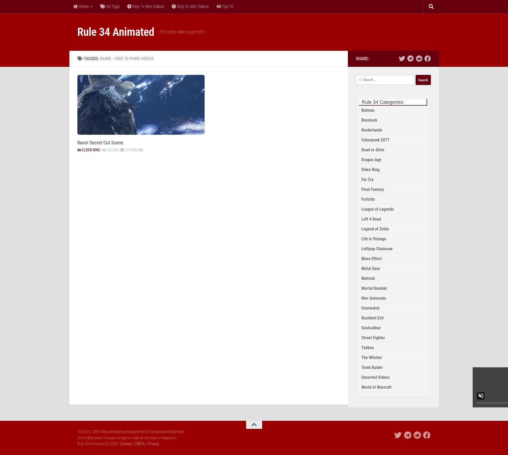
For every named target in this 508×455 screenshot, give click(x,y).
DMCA (140, 443)
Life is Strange (374, 238)
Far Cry (368, 179)
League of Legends (378, 209)
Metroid (368, 278)
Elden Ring (91, 150)
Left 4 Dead (371, 219)
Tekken (368, 347)
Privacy (153, 443)
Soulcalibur (371, 327)
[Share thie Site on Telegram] (410, 58)
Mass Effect (372, 258)
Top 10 (225, 6)
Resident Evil (373, 318)
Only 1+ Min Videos (145, 6)
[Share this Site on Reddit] (419, 58)
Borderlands (372, 130)
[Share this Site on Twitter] (402, 58)
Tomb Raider (372, 367)
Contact (126, 443)
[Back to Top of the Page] (254, 425)
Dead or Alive (373, 149)
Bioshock (369, 120)
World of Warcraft (377, 387)
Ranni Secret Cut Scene (100, 143)
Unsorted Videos (376, 377)
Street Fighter (373, 337)
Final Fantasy (373, 189)
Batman (368, 110)
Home (81, 6)
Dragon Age (371, 159)
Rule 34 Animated (115, 31)
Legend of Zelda (375, 229)
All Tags (109, 6)
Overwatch (371, 308)
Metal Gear (371, 268)
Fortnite (368, 199)
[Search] (431, 6)
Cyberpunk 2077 (375, 139)
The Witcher (372, 357)
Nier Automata (374, 298)
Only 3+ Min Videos (190, 6)
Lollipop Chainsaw (377, 248)
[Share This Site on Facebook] (427, 58)
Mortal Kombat (374, 288)
